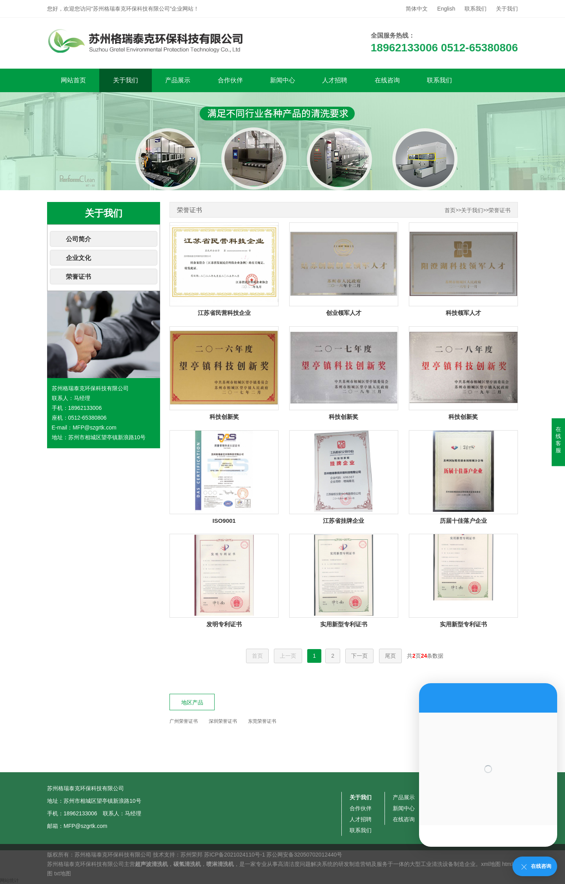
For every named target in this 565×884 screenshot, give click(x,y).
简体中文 (417, 8)
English (446, 8)
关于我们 (507, 8)
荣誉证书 (78, 276)
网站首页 (73, 80)
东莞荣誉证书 (262, 721)
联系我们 (476, 8)
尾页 (390, 656)
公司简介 (78, 239)
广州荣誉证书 (184, 721)
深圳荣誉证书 (223, 721)
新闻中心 (282, 80)
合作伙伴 (230, 80)
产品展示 (177, 80)
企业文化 (78, 258)
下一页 (359, 656)
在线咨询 (387, 80)
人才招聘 (334, 80)
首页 (450, 210)
